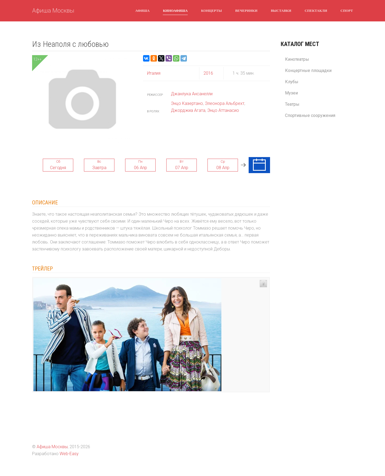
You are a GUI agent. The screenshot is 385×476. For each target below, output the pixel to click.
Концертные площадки (308, 70)
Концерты (211, 10)
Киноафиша (175, 10)
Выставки (281, 10)
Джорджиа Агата (188, 110)
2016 (208, 73)
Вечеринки (246, 10)
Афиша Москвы (53, 10)
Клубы (291, 81)
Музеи (291, 93)
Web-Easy (69, 453)
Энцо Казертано (187, 103)
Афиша (142, 10)
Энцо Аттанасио (223, 110)
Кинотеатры (297, 59)
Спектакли (316, 10)
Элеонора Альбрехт (224, 103)
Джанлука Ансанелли (192, 93)
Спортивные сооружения (310, 115)
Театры (292, 104)
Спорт (347, 10)
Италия (153, 73)
